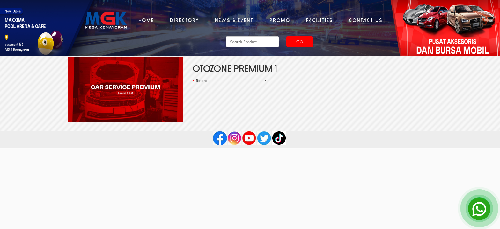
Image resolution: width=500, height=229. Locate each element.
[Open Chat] (479, 208)
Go (299, 41)
